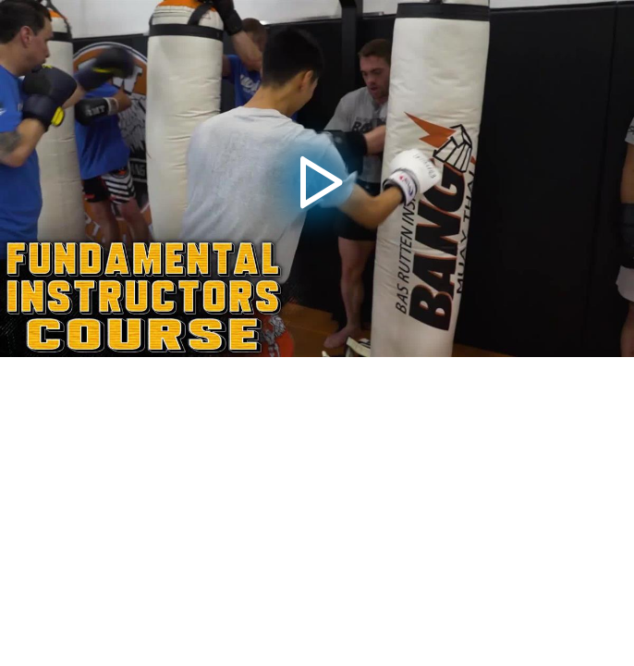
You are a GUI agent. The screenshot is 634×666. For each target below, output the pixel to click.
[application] (317, 178)
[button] (317, 178)
